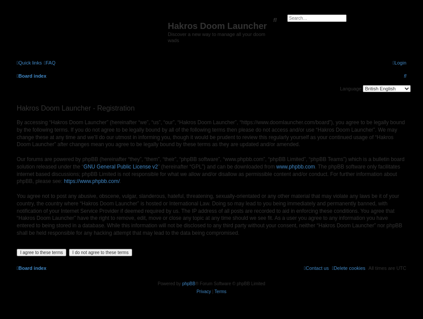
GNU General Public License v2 (120, 167)
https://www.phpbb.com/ (91, 181)
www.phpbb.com (295, 167)
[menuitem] (49, 62)
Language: (351, 88)
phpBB (188, 283)
